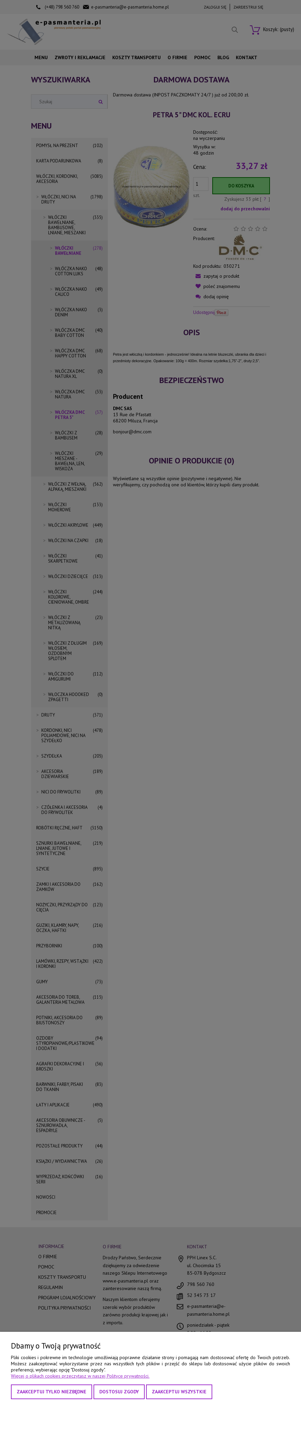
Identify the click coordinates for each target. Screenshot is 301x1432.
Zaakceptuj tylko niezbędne (51, 1392)
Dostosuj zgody (119, 1392)
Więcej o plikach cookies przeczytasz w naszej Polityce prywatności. (80, 1376)
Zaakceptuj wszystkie (179, 1392)
